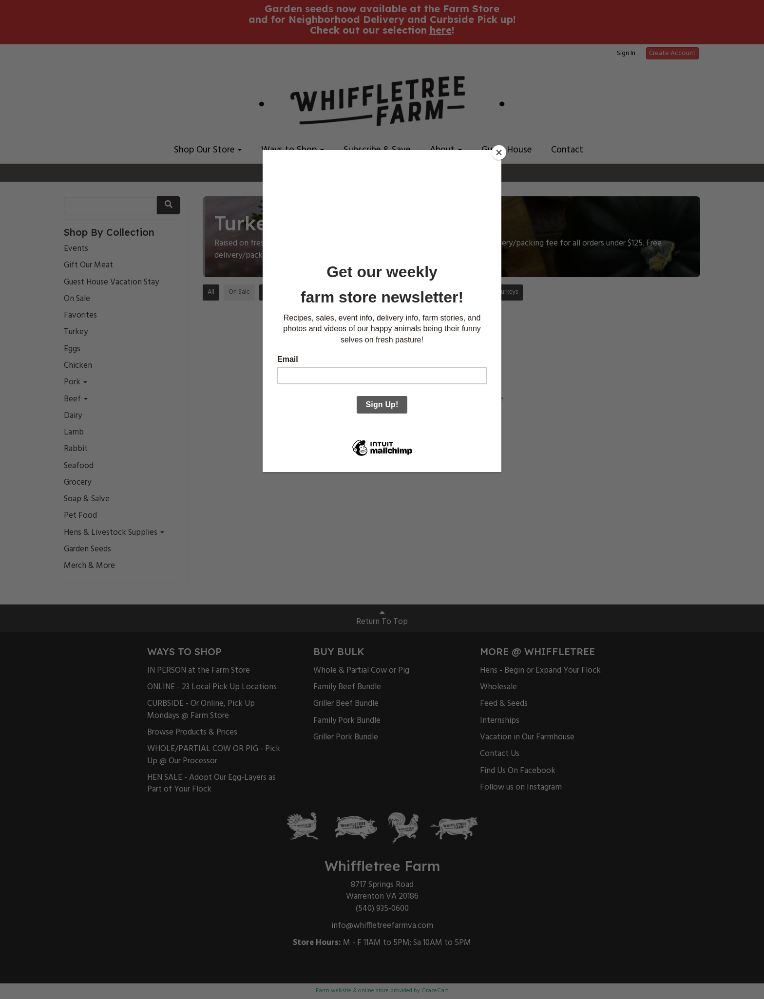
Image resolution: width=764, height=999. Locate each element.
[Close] (499, 152)
